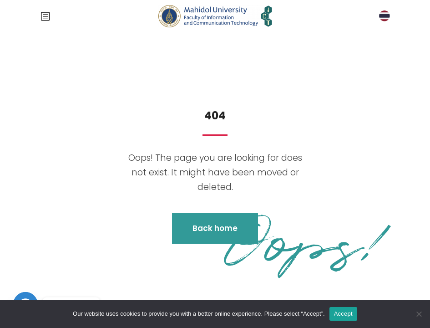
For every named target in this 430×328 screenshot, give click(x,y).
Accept (343, 313)
